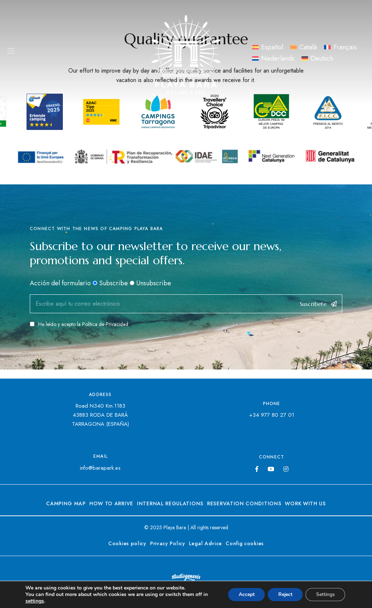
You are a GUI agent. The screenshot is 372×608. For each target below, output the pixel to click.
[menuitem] (267, 47)
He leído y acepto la (79, 324)
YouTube (271, 469)
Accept (243, 594)
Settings (324, 594)
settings (34, 601)
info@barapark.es (100, 468)
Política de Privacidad (105, 324)
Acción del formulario (60, 283)
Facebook (257, 469)
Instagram (285, 469)
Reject (283, 594)
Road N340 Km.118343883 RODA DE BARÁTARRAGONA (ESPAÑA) (100, 415)
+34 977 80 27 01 (271, 415)
